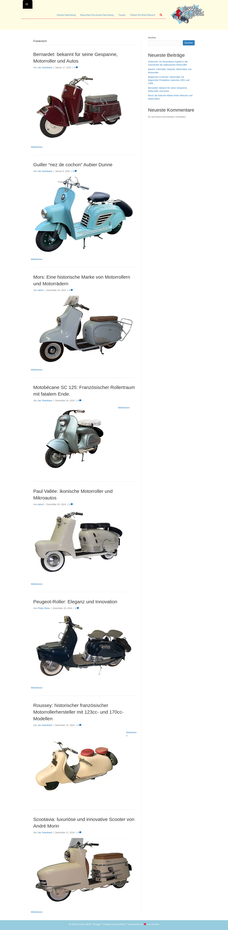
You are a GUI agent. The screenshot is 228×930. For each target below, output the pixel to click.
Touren (122, 14)
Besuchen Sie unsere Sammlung (97, 14)
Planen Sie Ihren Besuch (142, 14)
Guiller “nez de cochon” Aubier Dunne (72, 164)
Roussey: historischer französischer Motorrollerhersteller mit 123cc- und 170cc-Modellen (78, 712)
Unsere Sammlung (66, 14)
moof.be (155, 924)
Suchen (152, 37)
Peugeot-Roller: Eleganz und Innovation (75, 601)
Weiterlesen (37, 147)
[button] (162, 15)
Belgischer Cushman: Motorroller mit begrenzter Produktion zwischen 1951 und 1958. (169, 80)
